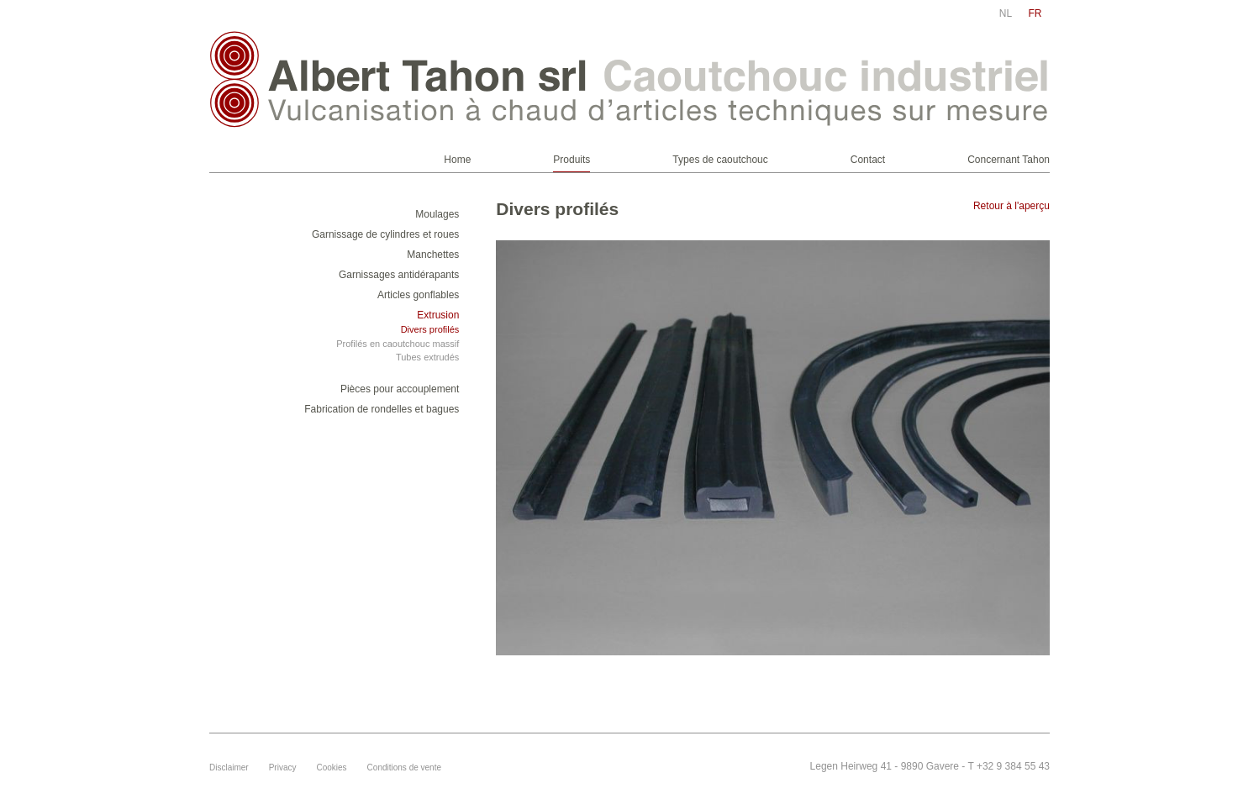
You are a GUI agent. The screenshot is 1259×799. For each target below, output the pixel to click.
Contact (868, 160)
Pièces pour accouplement (399, 389)
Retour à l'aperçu (1011, 206)
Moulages (437, 214)
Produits (571, 160)
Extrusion (438, 315)
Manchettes (433, 254)
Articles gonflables (418, 295)
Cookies (331, 767)
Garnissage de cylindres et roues (385, 234)
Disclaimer (229, 767)
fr (1035, 13)
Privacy (283, 767)
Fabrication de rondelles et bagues (381, 409)
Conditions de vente (404, 767)
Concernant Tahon (1008, 160)
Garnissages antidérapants (399, 275)
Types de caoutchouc (719, 160)
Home (457, 160)
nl (1005, 13)
